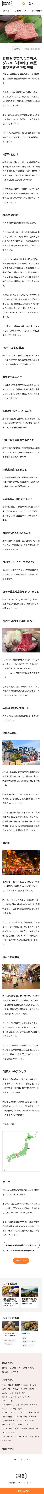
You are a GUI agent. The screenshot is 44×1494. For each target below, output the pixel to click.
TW (26, 1459)
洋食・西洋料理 (21, 1416)
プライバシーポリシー (25, 1482)
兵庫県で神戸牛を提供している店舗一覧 (21, 1245)
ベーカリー (8, 1344)
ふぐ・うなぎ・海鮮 (17, 1393)
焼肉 (20, 1408)
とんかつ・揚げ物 (27, 1388)
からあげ (33, 1404)
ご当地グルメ (15, 1368)
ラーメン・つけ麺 (9, 1408)
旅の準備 (14, 1371)
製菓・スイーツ (9, 1340)
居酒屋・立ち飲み (29, 1342)
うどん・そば (7, 1400)
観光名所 (5, 1371)
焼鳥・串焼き (13, 1388)
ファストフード (8, 1432)
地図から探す (8, 1448)
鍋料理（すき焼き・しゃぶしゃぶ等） (16, 1396)
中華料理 (32, 1416)
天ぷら (4, 1393)
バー (28, 1424)
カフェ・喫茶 (7, 1428)
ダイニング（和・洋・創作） (13, 1424)
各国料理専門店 (8, 1420)
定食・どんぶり (28, 1345)
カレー (19, 1420)
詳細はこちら (21, 1260)
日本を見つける (28, 1368)
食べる (4, 1368)
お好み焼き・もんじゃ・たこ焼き (15, 1404)
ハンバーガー (29, 1420)
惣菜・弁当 (33, 1428)
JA (15, 1459)
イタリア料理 (34, 1412)
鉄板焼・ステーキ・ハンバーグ (14, 1412)
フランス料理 (7, 1416)
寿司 (4, 1388)
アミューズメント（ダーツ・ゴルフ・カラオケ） (21, 1436)
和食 (24, 1338)
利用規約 (12, 1482)
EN (20, 1459)
